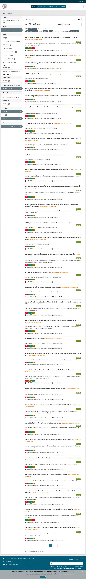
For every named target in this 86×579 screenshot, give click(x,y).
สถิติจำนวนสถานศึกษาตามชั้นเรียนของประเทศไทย (39, 124)
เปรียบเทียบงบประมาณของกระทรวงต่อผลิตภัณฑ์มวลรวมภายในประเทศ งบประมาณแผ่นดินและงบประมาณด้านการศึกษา (52, 205)
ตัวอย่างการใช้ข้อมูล (60, 6)
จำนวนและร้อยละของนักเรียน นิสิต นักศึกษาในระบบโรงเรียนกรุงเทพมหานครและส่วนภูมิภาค (50, 528)
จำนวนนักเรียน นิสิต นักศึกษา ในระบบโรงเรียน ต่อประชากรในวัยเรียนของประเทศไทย (48, 440)
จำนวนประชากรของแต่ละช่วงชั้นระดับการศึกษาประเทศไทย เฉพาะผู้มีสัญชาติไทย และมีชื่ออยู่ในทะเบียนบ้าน (53, 238)
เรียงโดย (60, 24)
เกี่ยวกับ (51, 6)
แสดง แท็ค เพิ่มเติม (7, 74)
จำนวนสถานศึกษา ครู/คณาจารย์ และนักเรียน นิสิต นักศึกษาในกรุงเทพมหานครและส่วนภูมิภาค (51, 37)
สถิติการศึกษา (78, 41)
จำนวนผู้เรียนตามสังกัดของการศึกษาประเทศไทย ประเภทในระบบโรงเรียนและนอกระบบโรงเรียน (51, 138)
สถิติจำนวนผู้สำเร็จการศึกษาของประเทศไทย (37, 74)
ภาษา (51, 561)
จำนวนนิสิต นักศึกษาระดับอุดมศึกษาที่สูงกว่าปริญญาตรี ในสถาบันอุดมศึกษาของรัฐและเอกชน (51, 320)
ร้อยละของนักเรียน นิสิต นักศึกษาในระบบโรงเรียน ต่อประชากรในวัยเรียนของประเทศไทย (49, 509)
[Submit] (82, 6)
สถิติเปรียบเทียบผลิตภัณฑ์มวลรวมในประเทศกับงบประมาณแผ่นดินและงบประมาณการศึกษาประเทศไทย (53, 186)
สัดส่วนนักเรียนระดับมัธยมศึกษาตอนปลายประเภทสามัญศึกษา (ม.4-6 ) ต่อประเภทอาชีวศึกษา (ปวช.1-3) (53, 354)
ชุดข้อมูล (34, 6)
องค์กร (40, 6)
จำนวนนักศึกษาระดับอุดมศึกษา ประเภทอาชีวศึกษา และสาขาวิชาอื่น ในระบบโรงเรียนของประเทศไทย (52, 370)
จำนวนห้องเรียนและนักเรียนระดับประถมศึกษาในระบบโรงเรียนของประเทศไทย (46, 474)
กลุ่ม (45, 6)
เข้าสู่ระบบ (81, 1)
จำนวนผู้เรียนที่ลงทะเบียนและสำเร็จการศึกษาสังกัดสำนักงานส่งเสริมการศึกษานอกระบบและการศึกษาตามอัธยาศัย (53, 90)
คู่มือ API (41, 551)
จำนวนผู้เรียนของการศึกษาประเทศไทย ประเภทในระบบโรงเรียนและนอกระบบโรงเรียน (48, 107)
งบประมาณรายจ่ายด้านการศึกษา (34, 339)
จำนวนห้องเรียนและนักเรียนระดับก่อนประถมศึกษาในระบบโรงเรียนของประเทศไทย (47, 458)
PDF (33, 48)
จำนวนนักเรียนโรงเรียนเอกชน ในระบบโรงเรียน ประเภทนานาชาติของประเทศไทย (47, 170)
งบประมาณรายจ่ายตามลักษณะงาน (35, 155)
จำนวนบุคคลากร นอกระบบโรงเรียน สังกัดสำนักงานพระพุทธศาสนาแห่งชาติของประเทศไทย (50, 254)
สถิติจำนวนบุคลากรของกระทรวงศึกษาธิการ (37, 272)
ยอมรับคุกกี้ (43, 577)
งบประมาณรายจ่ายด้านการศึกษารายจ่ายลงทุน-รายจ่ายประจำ (42, 287)
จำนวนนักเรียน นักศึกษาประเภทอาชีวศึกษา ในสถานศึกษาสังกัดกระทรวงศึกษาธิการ (48, 405)
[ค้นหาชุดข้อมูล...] (76, 6)
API (37, 551)
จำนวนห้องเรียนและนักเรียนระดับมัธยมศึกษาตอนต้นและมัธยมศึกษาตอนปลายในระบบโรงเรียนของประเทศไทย (52, 492)
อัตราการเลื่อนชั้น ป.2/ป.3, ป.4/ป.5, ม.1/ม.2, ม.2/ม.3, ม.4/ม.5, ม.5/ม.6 (45, 388)
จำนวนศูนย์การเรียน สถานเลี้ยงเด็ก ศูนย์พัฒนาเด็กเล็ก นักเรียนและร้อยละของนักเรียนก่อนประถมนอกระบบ (53, 303)
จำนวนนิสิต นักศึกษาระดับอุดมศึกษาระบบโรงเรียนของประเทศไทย (43, 423)
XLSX (27, 48)
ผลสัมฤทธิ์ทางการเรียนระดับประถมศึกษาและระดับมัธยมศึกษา (42, 223)
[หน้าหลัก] (4, 13)
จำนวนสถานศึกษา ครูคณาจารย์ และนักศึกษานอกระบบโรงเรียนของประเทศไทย (47, 56)
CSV (30, 48)
